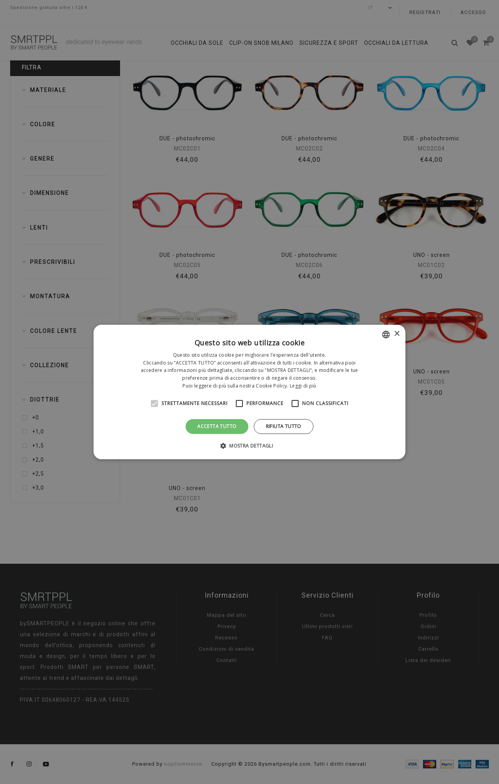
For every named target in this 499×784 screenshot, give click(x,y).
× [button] (397, 334)
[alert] (249, 392)
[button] (249, 446)
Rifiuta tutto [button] (283, 426)
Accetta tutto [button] (216, 426)
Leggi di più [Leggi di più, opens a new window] (303, 385)
